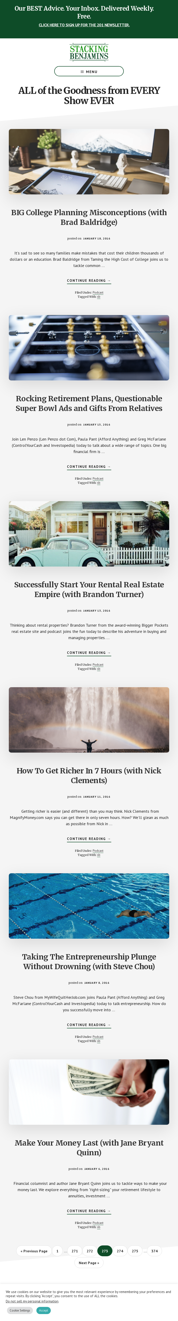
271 (75, 1250)
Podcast (98, 292)
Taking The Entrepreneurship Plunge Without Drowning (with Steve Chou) (89, 961)
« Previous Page (34, 1252)
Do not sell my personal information (32, 1301)
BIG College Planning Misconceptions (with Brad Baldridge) (89, 217)
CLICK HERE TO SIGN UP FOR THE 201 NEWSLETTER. (84, 25)
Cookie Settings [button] (20, 1310)
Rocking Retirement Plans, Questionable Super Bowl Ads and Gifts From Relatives (89, 403)
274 (121, 1250)
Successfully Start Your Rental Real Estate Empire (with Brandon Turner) (89, 589)
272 (90, 1250)
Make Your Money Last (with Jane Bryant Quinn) (89, 1147)
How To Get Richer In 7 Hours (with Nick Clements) (89, 775)
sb (98, 296)
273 (106, 1250)
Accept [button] (43, 1310)
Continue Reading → (89, 281)
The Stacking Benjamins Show (89, 52)
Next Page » (89, 1264)
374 (155, 1250)
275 (136, 1250)
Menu (92, 71)
